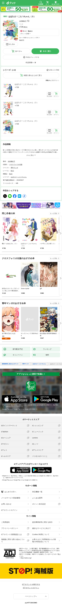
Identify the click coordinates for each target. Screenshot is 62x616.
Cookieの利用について (40, 534)
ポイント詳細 (24, 33)
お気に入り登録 (54, 70)
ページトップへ (31, 596)
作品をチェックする (32, 57)
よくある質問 (37, 498)
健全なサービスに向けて (41, 528)
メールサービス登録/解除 (10, 498)
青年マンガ (14, 167)
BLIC (12, 171)
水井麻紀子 (23, 21)
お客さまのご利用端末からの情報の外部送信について (44, 540)
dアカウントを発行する (31, 584)
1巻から (48, 80)
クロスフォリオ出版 (15, 164)
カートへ (18, 51)
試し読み (12, 44)
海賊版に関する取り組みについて (13, 540)
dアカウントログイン (9, 510)
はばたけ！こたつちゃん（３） (26, 121)
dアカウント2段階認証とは (11, 534)
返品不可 (21, 40)
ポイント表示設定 (39, 504)
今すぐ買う (47, 51)
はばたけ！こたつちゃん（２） (26, 102)
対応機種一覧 (37, 492)
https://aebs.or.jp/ (26, 558)
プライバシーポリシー (9, 528)
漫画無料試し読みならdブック (10, 363)
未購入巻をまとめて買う (33, 75)
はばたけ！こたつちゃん (19, 177)
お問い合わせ (6, 504)
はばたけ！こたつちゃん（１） (26, 84)
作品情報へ (30, 62)
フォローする (28, 21)
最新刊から (55, 80)
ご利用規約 (5, 522)
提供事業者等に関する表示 (42, 522)
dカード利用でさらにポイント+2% (28, 37)
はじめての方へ (8, 492)
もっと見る (53, 213)
